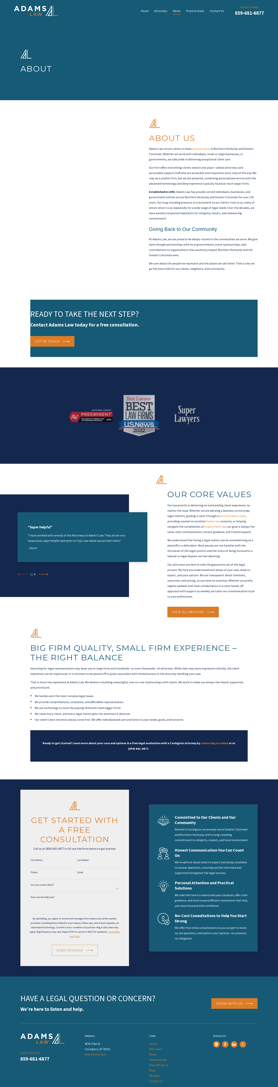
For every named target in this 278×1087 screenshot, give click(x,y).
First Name (31, 860)
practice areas (206, 148)
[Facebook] (225, 1044)
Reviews (154, 1075)
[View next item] (43, 579)
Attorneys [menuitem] (160, 11)
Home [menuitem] (145, 11)
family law (213, 521)
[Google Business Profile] (216, 1044)
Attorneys (155, 1049)
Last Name (78, 860)
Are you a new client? (37, 884)
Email (75, 872)
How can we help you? (37, 897)
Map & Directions (95, 1054)
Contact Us (156, 1081)
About (153, 1054)
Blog (152, 1070)
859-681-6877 (249, 13)
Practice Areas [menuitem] (195, 11)
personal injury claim (232, 516)
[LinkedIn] (234, 1044)
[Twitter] (243, 1044)
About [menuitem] (177, 11)
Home (153, 1044)
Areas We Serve (158, 1065)
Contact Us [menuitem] (217, 11)
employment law (215, 526)
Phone (28, 872)
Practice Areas (158, 1059)
